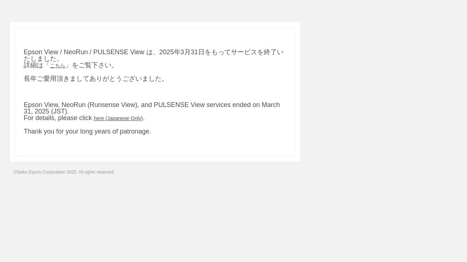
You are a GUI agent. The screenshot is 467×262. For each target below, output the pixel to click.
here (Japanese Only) (118, 118)
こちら (57, 65)
